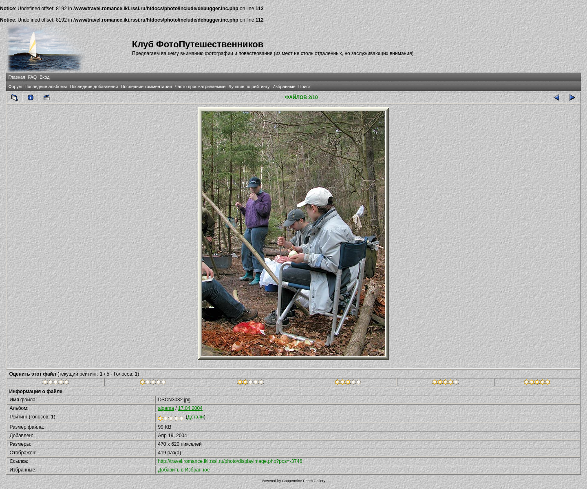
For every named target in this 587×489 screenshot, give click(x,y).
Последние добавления (94, 86)
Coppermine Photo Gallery (303, 481)
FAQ (32, 77)
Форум (15, 86)
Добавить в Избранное (184, 470)
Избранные (283, 86)
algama (166, 408)
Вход (44, 77)
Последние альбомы (45, 86)
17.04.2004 (190, 408)
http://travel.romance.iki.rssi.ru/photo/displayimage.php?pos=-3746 (230, 461)
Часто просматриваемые (200, 86)
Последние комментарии (146, 86)
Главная (16, 77)
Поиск (304, 86)
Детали (196, 417)
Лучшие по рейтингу (248, 86)
